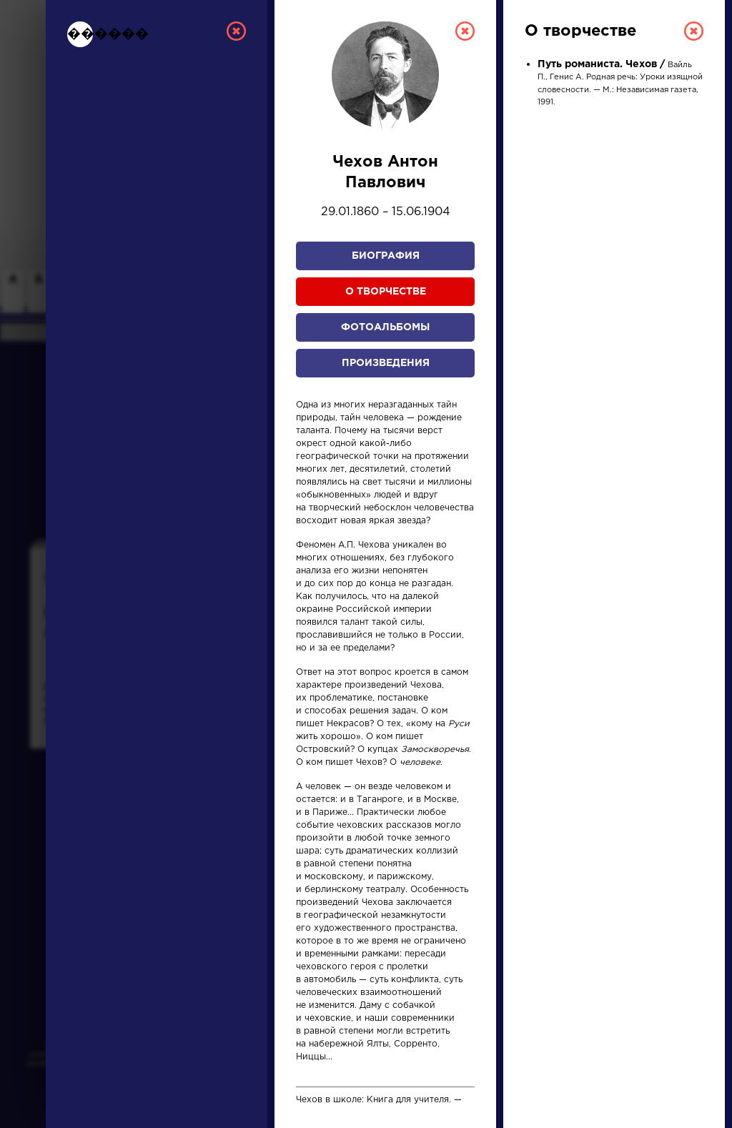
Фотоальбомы (385, 327)
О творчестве (385, 291)
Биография (386, 256)
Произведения (386, 363)
